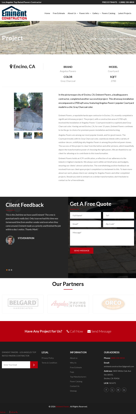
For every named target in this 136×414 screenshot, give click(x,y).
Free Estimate (59, 13)
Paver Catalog (76, 381)
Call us (14, 412)
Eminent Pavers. (63, 406)
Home (47, 13)
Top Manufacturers (78, 377)
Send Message (81, 250)
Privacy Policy (48, 358)
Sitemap (73, 391)
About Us (72, 13)
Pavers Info (84, 13)
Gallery (95, 13)
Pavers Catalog (108, 13)
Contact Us (74, 386)
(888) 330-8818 (118, 358)
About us (73, 358)
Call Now (75, 331)
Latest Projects (124, 13)
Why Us (73, 363)
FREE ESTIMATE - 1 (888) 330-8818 (118, 2)
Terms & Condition (49, 363)
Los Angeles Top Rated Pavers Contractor (22, 2)
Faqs (72, 372)
